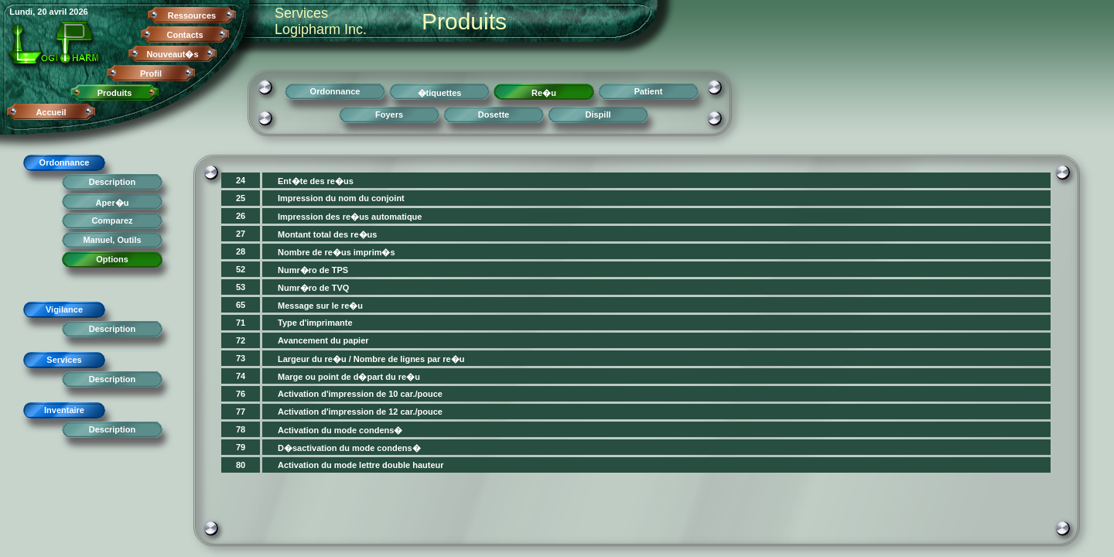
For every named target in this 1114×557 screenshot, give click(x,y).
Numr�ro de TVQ (313, 287)
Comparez (111, 220)
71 (240, 322)
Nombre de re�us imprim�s (336, 252)
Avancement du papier (323, 340)
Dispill (597, 114)
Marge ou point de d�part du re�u (349, 376)
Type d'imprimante (315, 322)
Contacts (184, 34)
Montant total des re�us (327, 234)
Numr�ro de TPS (313, 270)
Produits (114, 92)
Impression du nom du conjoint (341, 198)
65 (240, 304)
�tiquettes (440, 92)
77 (240, 411)
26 (240, 215)
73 (240, 358)
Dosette (493, 114)
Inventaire (64, 410)
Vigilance (64, 309)
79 (240, 447)
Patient (648, 91)
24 (240, 180)
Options (112, 259)
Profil (151, 73)
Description (112, 181)
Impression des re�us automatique (350, 216)
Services (63, 359)
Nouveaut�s (172, 54)
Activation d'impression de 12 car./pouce (360, 411)
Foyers (389, 114)
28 (240, 251)
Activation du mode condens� (340, 430)
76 (240, 393)
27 (240, 233)
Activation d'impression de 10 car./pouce (360, 393)
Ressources (192, 15)
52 (240, 269)
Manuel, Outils (112, 239)
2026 (78, 11)
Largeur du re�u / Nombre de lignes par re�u (371, 359)
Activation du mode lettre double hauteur (361, 465)
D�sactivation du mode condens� (349, 448)
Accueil (51, 112)
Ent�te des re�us (316, 181)
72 (240, 340)
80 (240, 465)
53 (240, 287)
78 (240, 429)
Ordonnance (64, 162)
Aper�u (112, 202)
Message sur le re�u (320, 305)
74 (240, 376)
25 (240, 198)
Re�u (543, 92)
